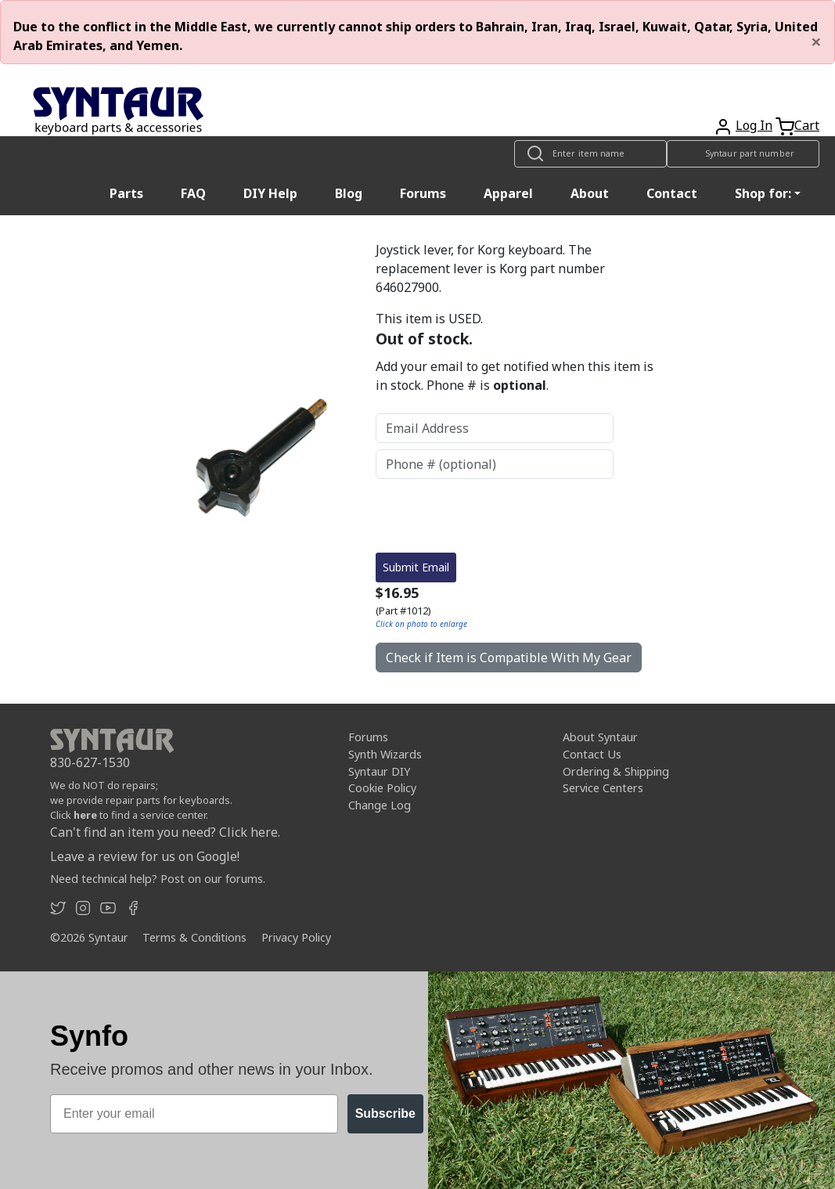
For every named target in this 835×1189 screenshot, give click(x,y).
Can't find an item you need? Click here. (165, 832)
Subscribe (385, 1113)
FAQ (193, 193)
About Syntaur (600, 737)
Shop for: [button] (763, 193)
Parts (126, 193)
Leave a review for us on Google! (144, 856)
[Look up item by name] (590, 154)
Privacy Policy (296, 937)
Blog (348, 193)
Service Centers (603, 787)
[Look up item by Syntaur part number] (743, 154)
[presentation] (495, 515)
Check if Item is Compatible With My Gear (509, 657)
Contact (671, 193)
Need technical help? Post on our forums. (157, 878)
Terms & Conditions (194, 937)
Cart (806, 125)
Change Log (379, 805)
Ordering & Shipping (616, 771)
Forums (423, 193)
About (589, 193)
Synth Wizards (385, 754)
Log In (754, 125)
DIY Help (270, 193)
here (85, 815)
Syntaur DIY (379, 771)
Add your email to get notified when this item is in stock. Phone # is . (514, 376)
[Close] (816, 41)
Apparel (508, 193)
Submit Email (416, 567)
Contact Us (592, 754)
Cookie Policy (382, 787)
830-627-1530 (90, 762)
